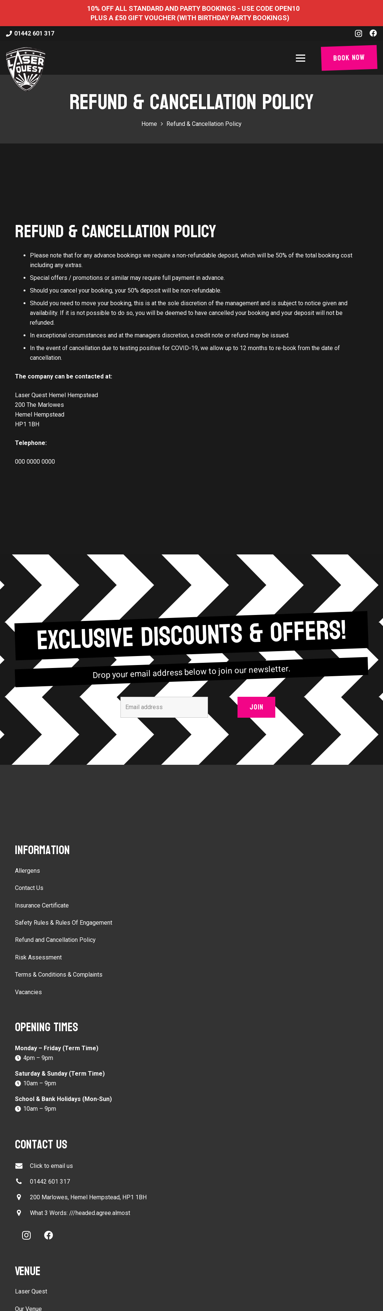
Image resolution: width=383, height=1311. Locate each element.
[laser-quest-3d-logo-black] (25, 69)
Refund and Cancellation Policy (55, 939)
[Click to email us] (22, 1165)
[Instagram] (358, 34)
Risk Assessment (38, 957)
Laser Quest (31, 1291)
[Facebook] (373, 33)
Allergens (27, 870)
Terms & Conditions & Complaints (58, 974)
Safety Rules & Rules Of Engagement (63, 922)
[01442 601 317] (22, 1181)
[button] (302, 58)
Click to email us (51, 1165)
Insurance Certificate (42, 905)
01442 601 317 (50, 1181)
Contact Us (29, 887)
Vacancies (28, 992)
